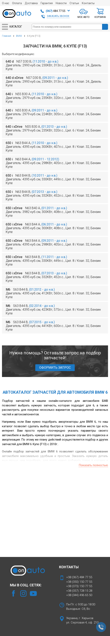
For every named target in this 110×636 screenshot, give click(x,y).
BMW (19, 36)
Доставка (31, 3)
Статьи (74, 3)
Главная (6, 36)
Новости (61, 3)
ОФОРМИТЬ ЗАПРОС (55, 367)
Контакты (88, 3)
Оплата (17, 3)
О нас (5, 3)
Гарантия (47, 3)
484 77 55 (55, 11)
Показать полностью (93, 465)
